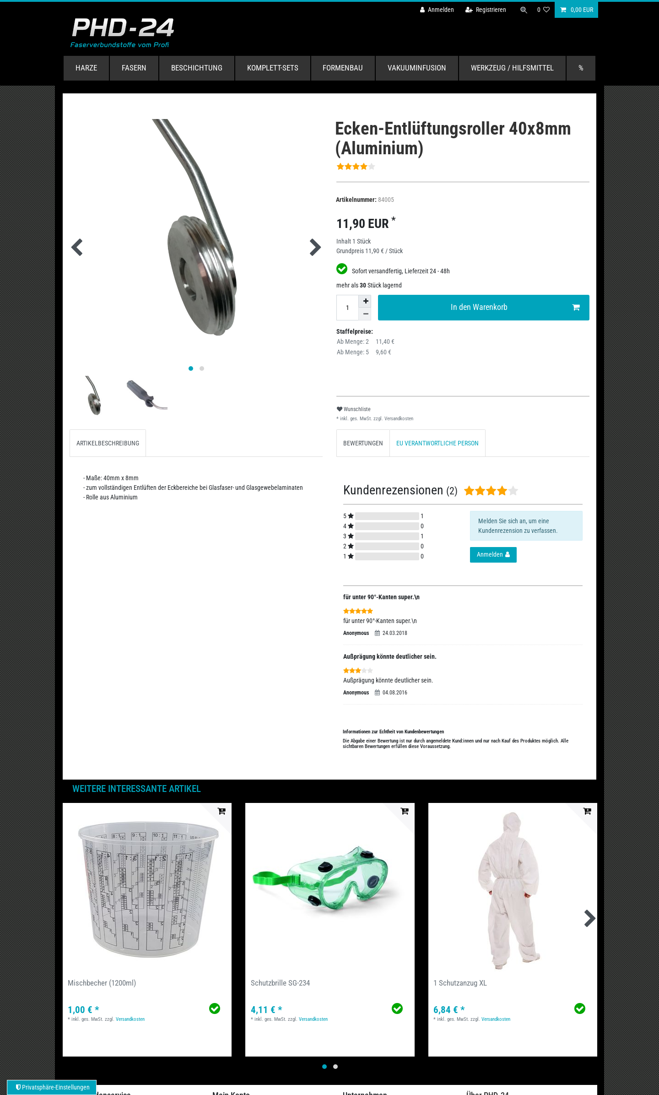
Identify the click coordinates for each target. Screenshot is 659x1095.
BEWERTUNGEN (363, 443)
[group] (147, 887)
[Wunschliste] (543, 10)
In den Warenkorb (515, 307)
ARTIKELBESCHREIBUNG (107, 443)
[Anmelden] (435, 10)
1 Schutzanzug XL (460, 982)
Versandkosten (398, 419)
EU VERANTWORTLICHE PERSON (437, 443)
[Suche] (523, 10)
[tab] (108, 442)
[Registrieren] (484, 10)
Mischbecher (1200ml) (102, 982)
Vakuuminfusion (417, 67)
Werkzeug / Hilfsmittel (512, 67)
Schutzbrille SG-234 (280, 982)
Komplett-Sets (272, 67)
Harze (86, 67)
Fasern (134, 67)
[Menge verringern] (364, 314)
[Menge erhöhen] (364, 301)
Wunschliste (354, 409)
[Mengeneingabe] (347, 307)
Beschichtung (196, 67)
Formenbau (343, 67)
